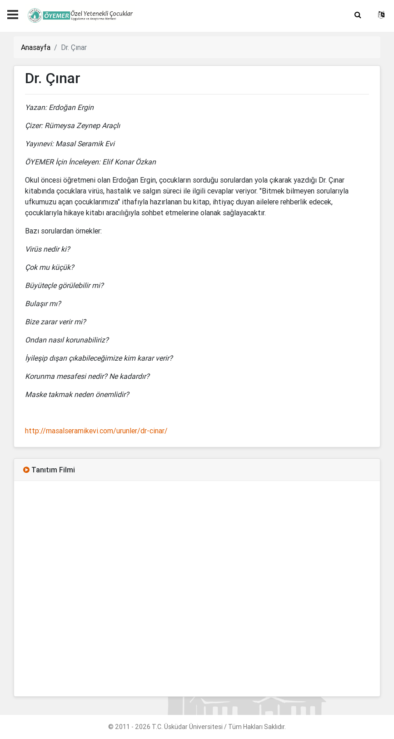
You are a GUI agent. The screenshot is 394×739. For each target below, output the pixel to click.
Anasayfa (35, 47)
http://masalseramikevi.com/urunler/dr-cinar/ (96, 430)
